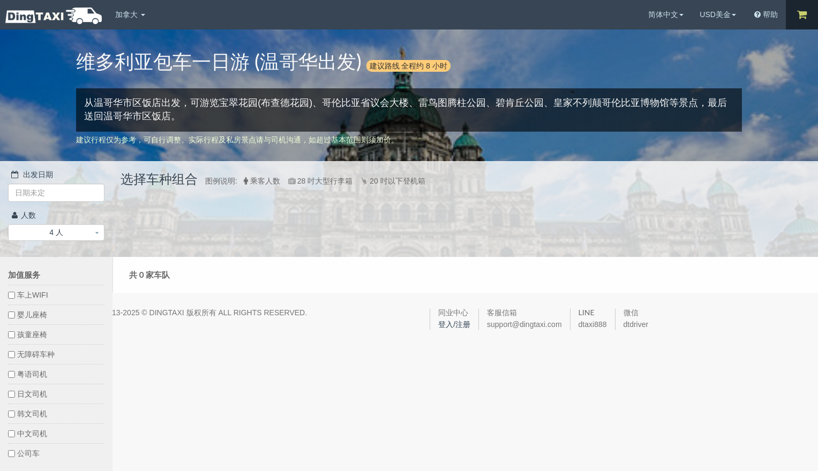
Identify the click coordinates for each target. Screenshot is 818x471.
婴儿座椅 (27, 314)
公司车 (24, 453)
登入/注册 (454, 324)
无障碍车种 (31, 354)
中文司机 (27, 433)
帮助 (766, 14)
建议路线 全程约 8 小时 (408, 65)
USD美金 (718, 14)
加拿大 (130, 14)
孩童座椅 (27, 334)
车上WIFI (28, 295)
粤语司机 (27, 374)
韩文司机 (27, 413)
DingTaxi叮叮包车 (53, 15)
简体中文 (666, 14)
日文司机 (27, 394)
